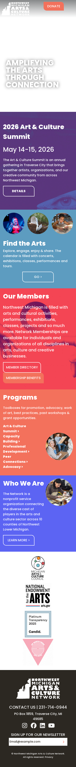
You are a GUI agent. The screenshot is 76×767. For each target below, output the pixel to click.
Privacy (49, 757)
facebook (34, 725)
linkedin (43, 725)
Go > (38, 277)
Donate (53, 6)
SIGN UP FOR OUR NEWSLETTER (38, 735)
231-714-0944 (53, 707)
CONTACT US (22, 707)
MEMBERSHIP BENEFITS (23, 378)
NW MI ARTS (15, 8)
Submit (63, 742)
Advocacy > (13, 466)
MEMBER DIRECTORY (22, 367)
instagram (25, 725)
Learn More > (19, 540)
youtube (51, 725)
